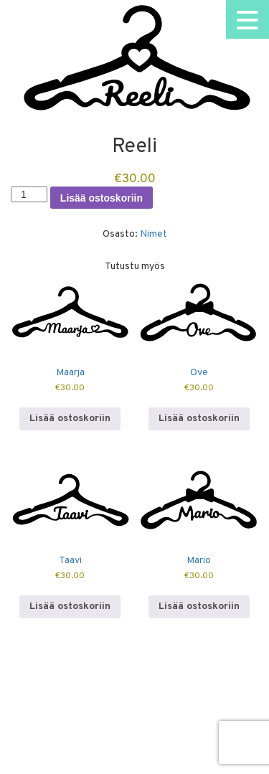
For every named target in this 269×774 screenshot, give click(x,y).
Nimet (153, 234)
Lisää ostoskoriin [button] (69, 418)
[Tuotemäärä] (29, 194)
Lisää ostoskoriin (101, 198)
